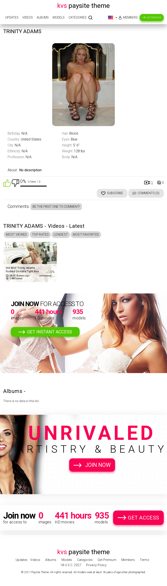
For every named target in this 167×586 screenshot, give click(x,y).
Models (59, 17)
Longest (61, 234)
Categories (77, 17)
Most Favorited (86, 234)
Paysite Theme (83, 5)
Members (130, 17)
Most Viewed (16, 234)
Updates (11, 17)
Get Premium (154, 17)
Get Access (143, 518)
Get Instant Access (49, 331)
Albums (43, 17)
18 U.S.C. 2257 (70, 565)
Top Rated (40, 234)
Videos (27, 17)
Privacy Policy (96, 565)
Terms (144, 560)
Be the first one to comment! (56, 206)
